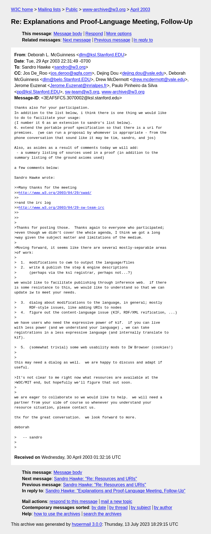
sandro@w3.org (69, 67)
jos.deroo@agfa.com (71, 73)
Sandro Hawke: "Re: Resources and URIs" (95, 478)
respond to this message (73, 501)
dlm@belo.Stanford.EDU (67, 79)
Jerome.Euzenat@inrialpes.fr (78, 85)
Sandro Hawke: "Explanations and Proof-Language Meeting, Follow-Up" (115, 490)
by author (163, 507)
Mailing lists (49, 9)
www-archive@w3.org (104, 9)
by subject (141, 507)
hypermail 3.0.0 (87, 524)
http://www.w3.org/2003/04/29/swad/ (55, 193)
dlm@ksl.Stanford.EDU (101, 54)
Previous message (112, 40)
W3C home (22, 9)
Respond (94, 33)
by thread (118, 507)
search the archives (103, 513)
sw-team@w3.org (82, 92)
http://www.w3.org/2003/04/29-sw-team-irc (61, 207)
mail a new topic (116, 501)
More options (119, 33)
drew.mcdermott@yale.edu (158, 79)
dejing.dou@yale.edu (143, 73)
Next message (77, 40)
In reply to (143, 40)
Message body (68, 33)
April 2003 (140, 9)
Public (72, 9)
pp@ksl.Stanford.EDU (38, 92)
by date (98, 507)
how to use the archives (57, 513)
